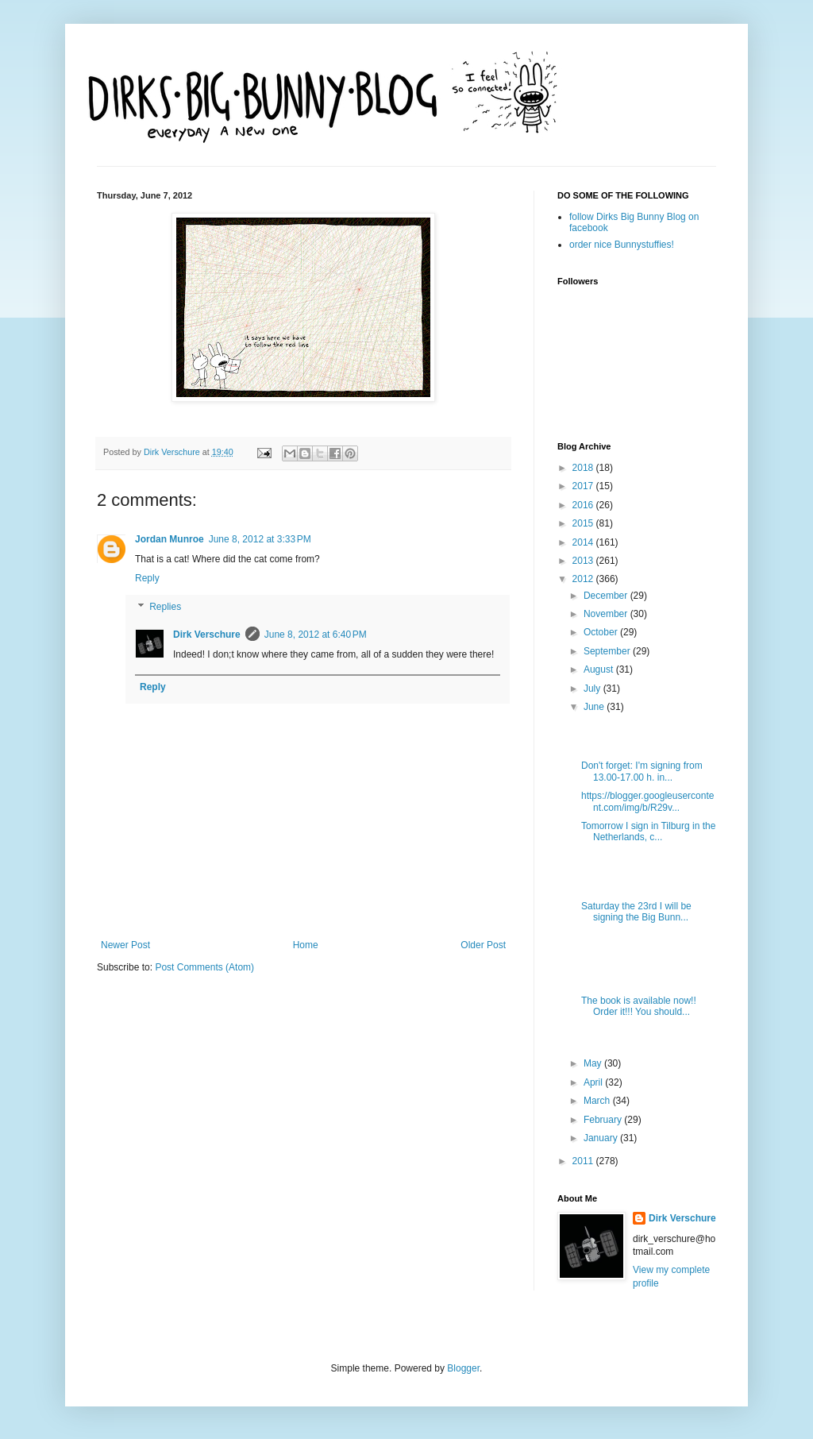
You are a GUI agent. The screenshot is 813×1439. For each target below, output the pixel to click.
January (602, 1138)
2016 (584, 505)
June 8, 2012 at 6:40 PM (315, 634)
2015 (584, 523)
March (598, 1100)
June (595, 706)
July (593, 688)
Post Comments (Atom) (204, 967)
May (594, 1063)
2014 (584, 542)
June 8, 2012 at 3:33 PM (260, 539)
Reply (147, 578)
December (607, 595)
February (604, 1119)
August (600, 669)
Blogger (463, 1368)
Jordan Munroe (169, 539)
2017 (584, 486)
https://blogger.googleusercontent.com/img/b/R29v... (647, 801)
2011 (584, 1161)
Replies (165, 606)
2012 (584, 578)
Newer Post (125, 945)
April (594, 1082)
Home (305, 945)
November (607, 613)
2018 (584, 467)
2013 (584, 560)
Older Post (483, 945)
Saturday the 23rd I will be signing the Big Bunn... (636, 912)
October (602, 632)
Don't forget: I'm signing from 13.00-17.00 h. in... (642, 771)
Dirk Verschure (173, 452)
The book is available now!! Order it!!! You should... (638, 1006)
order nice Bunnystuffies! (621, 244)
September (608, 651)
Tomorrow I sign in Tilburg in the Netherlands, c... (648, 831)
